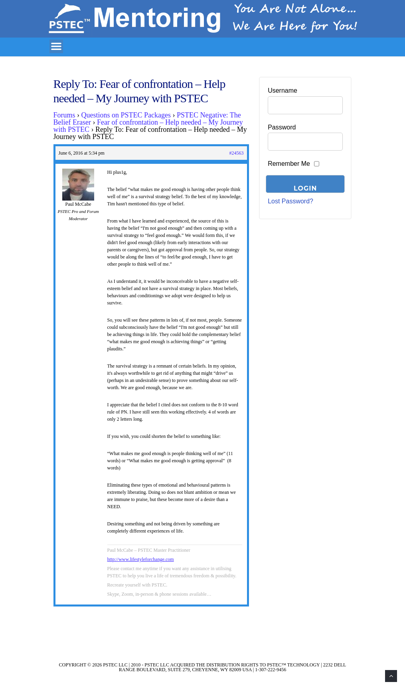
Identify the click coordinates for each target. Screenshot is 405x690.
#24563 (236, 153)
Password (282, 127)
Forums (64, 115)
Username (282, 90)
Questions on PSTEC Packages (126, 115)
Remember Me (289, 163)
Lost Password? (290, 201)
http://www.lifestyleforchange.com (140, 559)
